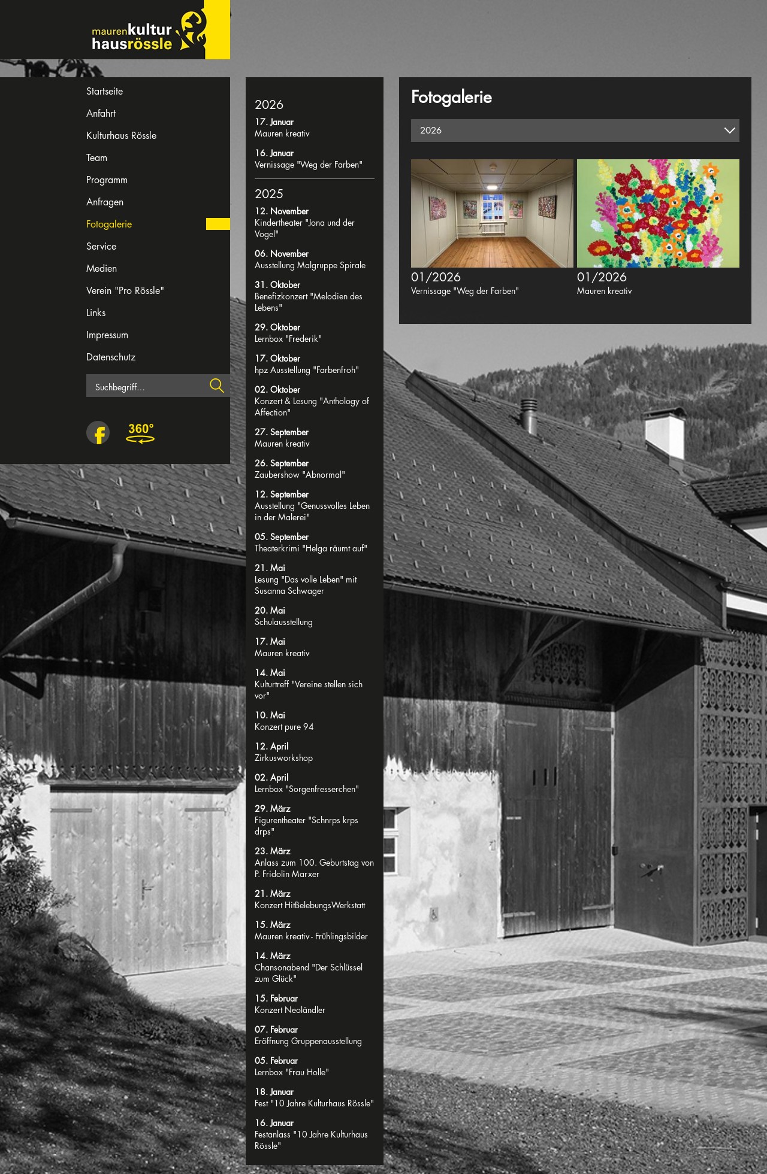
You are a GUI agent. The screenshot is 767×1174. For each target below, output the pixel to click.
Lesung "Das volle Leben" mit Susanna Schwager (306, 585)
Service (101, 246)
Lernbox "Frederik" (288, 338)
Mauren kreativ (282, 133)
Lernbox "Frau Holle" (292, 1072)
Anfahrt (101, 113)
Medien (101, 268)
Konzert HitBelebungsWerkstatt (310, 905)
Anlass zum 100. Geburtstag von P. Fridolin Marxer (314, 868)
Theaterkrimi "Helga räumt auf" (311, 548)
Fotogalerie (109, 224)
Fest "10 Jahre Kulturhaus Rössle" (314, 1103)
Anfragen (104, 202)
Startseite (104, 91)
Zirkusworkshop (284, 757)
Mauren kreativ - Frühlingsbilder (311, 936)
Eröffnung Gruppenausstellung (308, 1040)
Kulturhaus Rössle (121, 135)
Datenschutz (110, 357)
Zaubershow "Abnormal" (300, 474)
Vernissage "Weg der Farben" (309, 164)
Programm (107, 180)
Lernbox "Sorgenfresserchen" (307, 788)
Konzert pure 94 (284, 726)
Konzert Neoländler (290, 1009)
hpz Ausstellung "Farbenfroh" (307, 369)
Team (96, 157)
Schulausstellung (284, 621)
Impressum (107, 335)
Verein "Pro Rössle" (125, 290)
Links (95, 313)
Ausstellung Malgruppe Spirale (310, 265)
